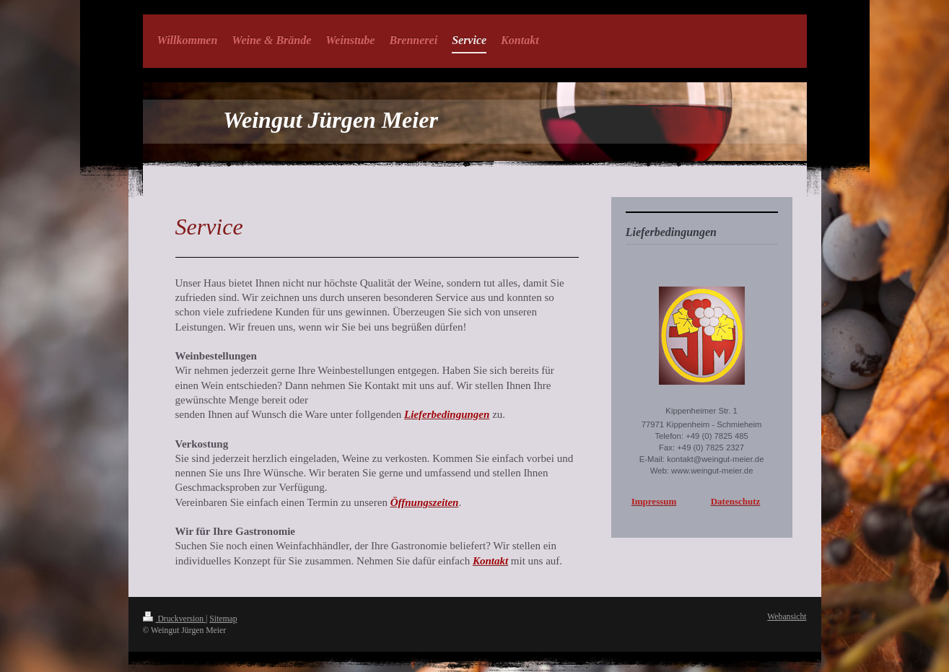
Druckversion (174, 619)
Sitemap (223, 619)
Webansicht (786, 616)
